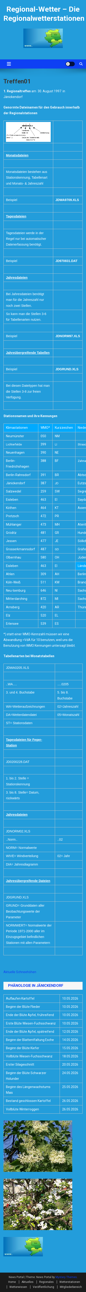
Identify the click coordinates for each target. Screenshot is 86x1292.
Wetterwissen (18, 1287)
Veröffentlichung (43, 1287)
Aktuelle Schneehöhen (19, 972)
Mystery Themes (66, 1277)
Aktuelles (27, 1282)
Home (12, 1282)
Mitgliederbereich (71, 1287)
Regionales (46, 1282)
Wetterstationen (69, 1282)
